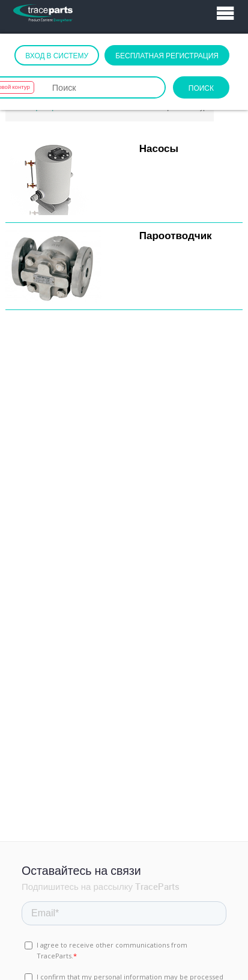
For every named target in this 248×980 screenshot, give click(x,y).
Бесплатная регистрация (167, 55)
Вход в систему (56, 55)
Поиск (201, 88)
